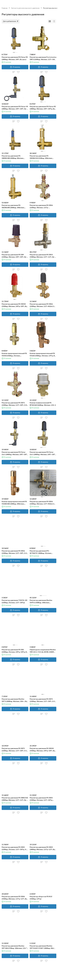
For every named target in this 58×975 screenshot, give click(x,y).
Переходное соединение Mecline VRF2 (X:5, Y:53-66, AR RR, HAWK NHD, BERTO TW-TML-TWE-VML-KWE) (43, 651)
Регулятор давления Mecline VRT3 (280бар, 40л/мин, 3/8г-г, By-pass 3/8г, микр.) (15, 700)
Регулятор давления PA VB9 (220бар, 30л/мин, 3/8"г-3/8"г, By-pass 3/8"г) (14, 256)
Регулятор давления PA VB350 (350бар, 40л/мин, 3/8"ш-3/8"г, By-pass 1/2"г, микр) (42, 749)
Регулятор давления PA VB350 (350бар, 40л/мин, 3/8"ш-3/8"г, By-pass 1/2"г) (14, 305)
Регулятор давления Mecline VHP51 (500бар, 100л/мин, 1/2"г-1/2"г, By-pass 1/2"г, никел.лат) (41, 601)
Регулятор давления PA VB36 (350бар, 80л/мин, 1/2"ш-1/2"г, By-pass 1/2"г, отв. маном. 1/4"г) (14, 898)
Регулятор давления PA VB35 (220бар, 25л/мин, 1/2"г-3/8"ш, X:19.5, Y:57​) (41, 799)
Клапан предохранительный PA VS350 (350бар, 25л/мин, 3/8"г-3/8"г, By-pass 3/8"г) (14, 354)
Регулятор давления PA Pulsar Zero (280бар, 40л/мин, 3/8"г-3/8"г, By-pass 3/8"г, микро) (15, 453)
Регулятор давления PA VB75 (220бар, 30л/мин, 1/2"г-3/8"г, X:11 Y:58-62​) (15, 749)
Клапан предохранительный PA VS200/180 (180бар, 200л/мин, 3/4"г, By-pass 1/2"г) (14, 503)
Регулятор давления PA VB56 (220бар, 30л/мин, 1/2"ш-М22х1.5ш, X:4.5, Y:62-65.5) (41, 206)
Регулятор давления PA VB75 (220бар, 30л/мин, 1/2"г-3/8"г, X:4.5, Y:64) (15, 404)
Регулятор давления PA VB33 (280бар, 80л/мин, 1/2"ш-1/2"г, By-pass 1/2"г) (42, 848)
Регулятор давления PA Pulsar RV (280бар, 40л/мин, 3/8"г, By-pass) (15, 58)
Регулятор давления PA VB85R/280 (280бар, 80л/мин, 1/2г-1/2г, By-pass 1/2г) (13, 157)
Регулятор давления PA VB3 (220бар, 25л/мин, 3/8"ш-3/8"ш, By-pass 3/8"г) (15, 651)
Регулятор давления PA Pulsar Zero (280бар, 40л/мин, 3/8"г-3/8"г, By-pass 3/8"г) (43, 453)
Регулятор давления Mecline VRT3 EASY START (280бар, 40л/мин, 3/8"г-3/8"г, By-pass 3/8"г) (42, 947)
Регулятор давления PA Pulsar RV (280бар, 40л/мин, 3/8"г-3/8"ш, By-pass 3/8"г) (43, 108)
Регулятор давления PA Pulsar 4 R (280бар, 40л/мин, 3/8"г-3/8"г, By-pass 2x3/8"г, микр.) (15, 108)
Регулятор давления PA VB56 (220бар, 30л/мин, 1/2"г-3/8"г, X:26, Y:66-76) (15, 552)
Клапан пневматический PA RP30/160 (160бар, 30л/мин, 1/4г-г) (43, 404)
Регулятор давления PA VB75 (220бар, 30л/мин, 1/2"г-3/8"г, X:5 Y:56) (42, 700)
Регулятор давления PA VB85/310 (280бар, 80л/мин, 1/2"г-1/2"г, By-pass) (15, 799)
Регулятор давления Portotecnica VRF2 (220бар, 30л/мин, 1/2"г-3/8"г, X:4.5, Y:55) (43, 58)
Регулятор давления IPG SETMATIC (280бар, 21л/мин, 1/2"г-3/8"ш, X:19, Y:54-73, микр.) (42, 552)
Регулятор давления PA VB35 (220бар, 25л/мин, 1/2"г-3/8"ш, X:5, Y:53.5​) (15, 848)
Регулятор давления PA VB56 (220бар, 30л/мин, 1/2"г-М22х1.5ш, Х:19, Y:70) (43, 305)
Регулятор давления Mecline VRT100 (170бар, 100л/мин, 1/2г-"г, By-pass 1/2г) (15, 947)
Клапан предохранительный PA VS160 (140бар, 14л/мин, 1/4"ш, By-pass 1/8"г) (43, 354)
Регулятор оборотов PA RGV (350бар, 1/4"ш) (41, 898)
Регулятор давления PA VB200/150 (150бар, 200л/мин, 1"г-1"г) (41, 157)
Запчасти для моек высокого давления (25, 8)
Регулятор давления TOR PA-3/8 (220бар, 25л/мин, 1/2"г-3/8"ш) (14, 601)
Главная (4, 8)
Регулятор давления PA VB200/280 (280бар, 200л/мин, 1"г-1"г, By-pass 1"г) (13, 206)
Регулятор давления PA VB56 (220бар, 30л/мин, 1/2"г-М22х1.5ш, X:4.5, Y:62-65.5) (43, 503)
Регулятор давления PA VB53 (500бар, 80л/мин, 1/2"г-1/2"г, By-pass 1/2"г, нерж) (42, 256)
